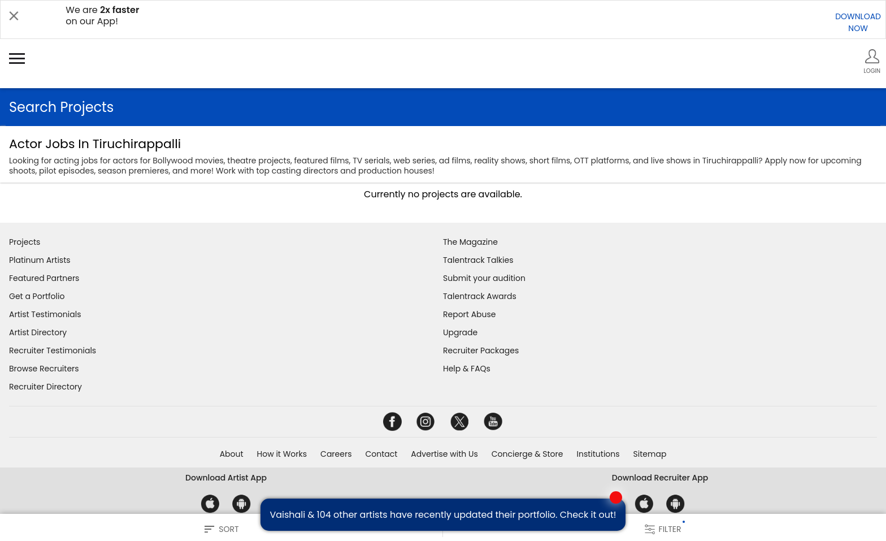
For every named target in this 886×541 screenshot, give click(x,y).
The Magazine (470, 241)
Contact (381, 453)
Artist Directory (38, 332)
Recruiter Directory (45, 386)
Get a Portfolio (36, 296)
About (232, 453)
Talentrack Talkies (478, 260)
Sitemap (650, 453)
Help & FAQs (466, 368)
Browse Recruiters (44, 368)
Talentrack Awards (479, 296)
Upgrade (460, 332)
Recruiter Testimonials (52, 350)
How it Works (282, 453)
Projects (24, 241)
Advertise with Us (444, 453)
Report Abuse (469, 314)
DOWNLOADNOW (858, 22)
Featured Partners (44, 278)
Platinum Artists (40, 260)
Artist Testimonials (45, 314)
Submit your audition (484, 278)
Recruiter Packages (481, 350)
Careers (335, 453)
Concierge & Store (527, 453)
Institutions (597, 453)
